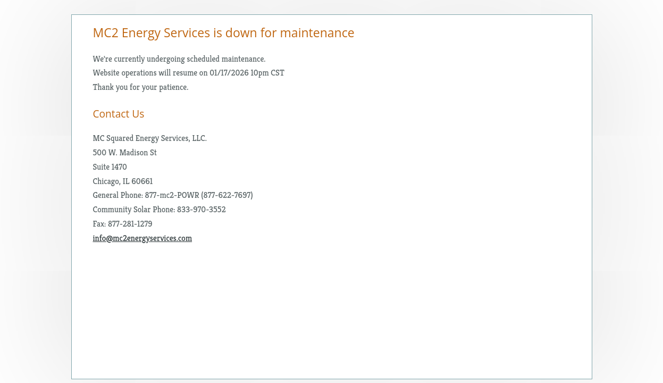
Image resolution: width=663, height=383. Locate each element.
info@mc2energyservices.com (142, 238)
